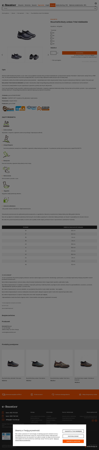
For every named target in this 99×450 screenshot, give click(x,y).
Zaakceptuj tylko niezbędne (73, 431)
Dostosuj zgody (73, 436)
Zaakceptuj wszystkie (73, 441)
